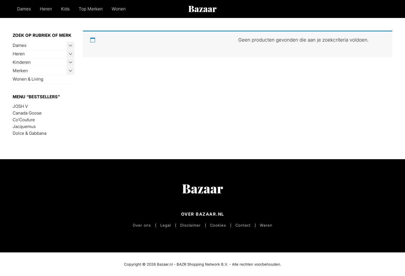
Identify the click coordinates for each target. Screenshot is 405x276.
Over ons (142, 225)
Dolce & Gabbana (29, 133)
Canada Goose (27, 113)
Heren (46, 9)
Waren (266, 225)
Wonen (119, 9)
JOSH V (20, 106)
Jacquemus (24, 126)
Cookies (218, 225)
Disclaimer (190, 225)
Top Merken (91, 9)
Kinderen (22, 62)
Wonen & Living (28, 79)
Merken (20, 70)
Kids (65, 9)
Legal (165, 225)
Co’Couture (24, 119)
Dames (24, 9)
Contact (243, 225)
